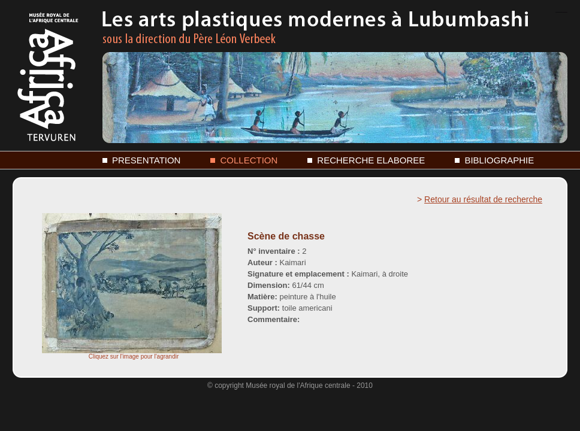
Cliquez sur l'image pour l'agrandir (132, 354)
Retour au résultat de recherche (483, 199)
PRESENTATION (146, 160)
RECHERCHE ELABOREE (371, 160)
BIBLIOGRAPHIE (499, 160)
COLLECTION (248, 160)
